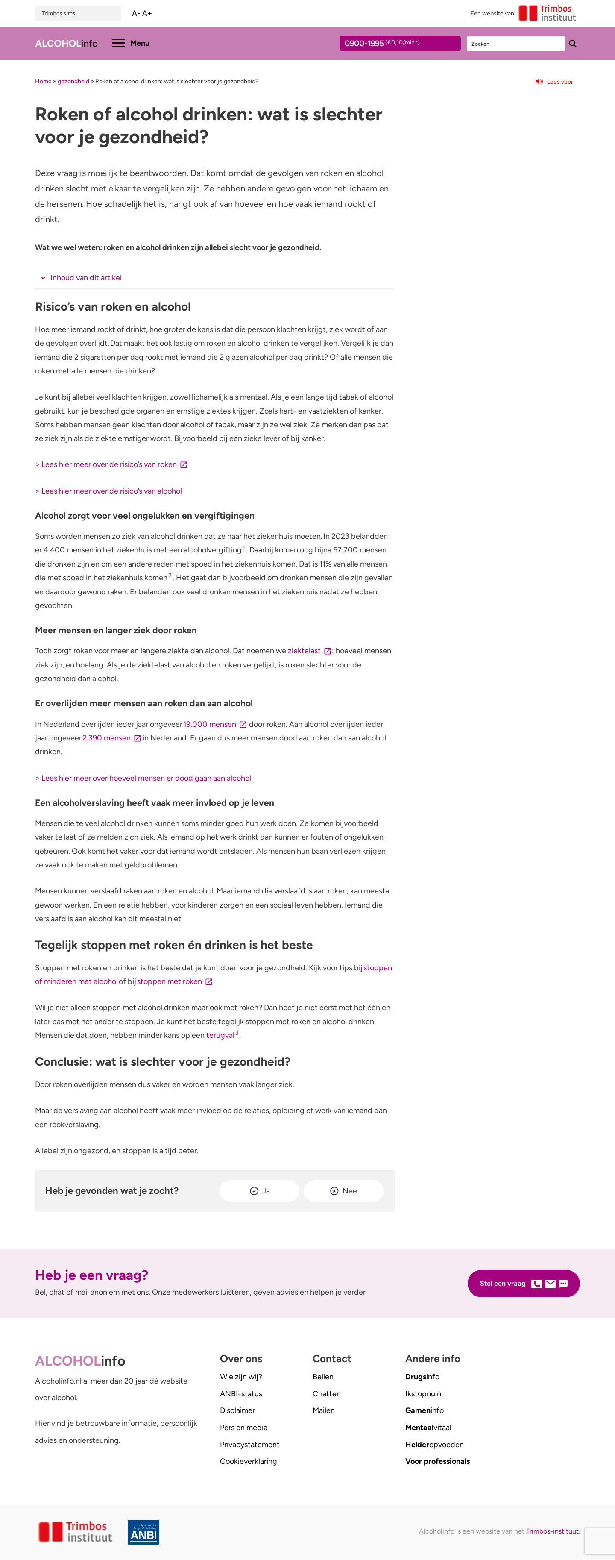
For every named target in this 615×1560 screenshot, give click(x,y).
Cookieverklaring (248, 1461)
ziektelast (304, 650)
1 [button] (244, 547)
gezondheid (73, 81)
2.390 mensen (106, 738)
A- (136, 13)
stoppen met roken (169, 981)
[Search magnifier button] (572, 43)
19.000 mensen (209, 724)
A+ (147, 13)
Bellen (323, 1376)
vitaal (428, 1427)
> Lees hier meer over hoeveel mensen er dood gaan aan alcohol (143, 778)
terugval (220, 1035)
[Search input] (516, 43)
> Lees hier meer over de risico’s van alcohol (108, 491)
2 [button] (170, 575)
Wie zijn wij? (241, 1376)
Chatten (327, 1393)
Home (43, 81)
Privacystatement (250, 1444)
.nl (424, 1393)
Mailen (324, 1410)
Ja (266, 1191)
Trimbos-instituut (552, 1531)
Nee (350, 1191)
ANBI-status (241, 1393)
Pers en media (243, 1427)
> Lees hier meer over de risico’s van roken (106, 464)
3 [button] (236, 1032)
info (422, 1376)
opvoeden (434, 1444)
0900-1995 (392, 45)
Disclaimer (237, 1410)
